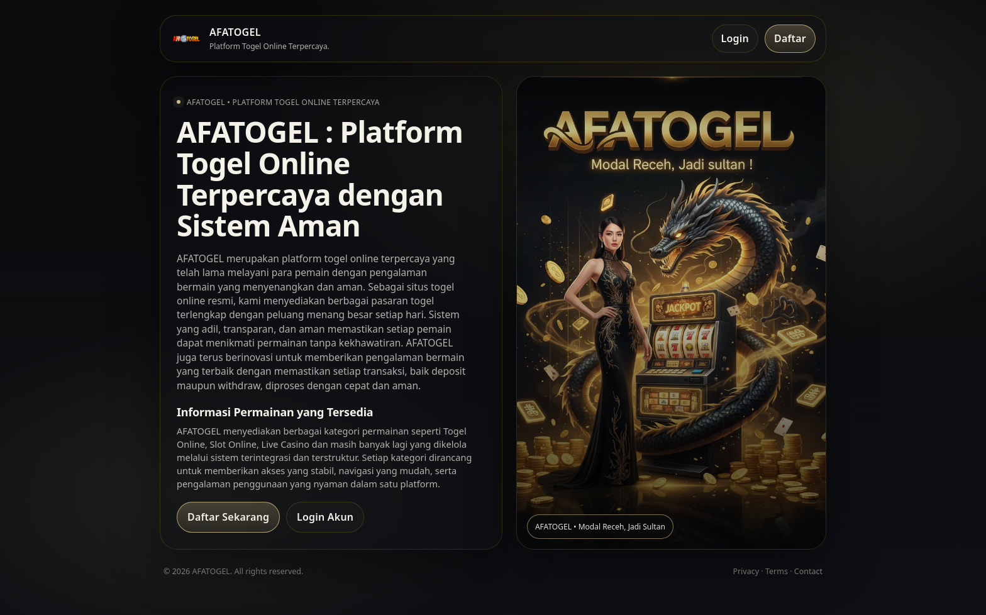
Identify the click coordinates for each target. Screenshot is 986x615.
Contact (808, 571)
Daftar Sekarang (228, 517)
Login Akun (325, 517)
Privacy (746, 571)
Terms (776, 571)
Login (735, 38)
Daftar (790, 38)
